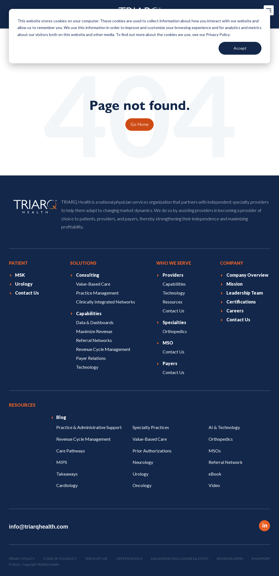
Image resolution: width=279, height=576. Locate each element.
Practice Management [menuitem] (97, 292)
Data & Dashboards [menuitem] (95, 322)
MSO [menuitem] (168, 342)
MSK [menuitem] (20, 275)
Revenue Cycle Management (83, 439)
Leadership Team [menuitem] (244, 292)
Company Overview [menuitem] (247, 275)
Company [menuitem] (231, 263)
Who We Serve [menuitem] (173, 263)
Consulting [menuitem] (87, 275)
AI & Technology (224, 427)
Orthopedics (221, 439)
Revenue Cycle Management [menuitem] (103, 348)
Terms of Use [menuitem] (96, 558)
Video (214, 485)
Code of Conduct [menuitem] (60, 558)
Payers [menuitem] (170, 363)
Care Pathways (70, 450)
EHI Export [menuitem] (261, 558)
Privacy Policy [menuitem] (22, 558)
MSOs (215, 450)
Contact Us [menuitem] (27, 292)
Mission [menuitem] (234, 283)
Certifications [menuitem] (241, 301)
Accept (240, 48)
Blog (61, 417)
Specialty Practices (151, 427)
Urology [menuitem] (24, 283)
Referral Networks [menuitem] (94, 340)
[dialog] (139, 36)
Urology (140, 473)
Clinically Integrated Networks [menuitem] (105, 301)
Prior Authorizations (152, 450)
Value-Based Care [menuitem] (93, 283)
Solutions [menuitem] (83, 263)
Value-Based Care (150, 439)
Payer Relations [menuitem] (91, 357)
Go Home (139, 124)
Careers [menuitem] (235, 310)
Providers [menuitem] (173, 275)
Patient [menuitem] (18, 263)
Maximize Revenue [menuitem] (94, 331)
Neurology (143, 462)
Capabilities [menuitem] (89, 313)
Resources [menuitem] (172, 301)
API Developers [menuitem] (230, 558)
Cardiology (67, 485)
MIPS (61, 462)
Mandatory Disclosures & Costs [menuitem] (179, 558)
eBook (215, 473)
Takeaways (67, 473)
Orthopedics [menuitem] (175, 331)
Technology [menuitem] (87, 366)
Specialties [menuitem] (174, 322)
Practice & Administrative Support (89, 427)
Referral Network (226, 462)
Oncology (142, 485)
